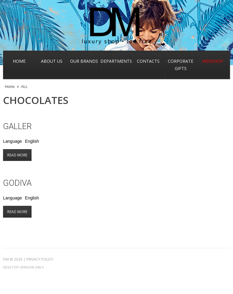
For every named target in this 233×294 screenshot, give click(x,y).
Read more (19, 155)
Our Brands (84, 61)
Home (19, 61)
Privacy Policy (39, 259)
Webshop (212, 61)
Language (12, 141)
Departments (116, 61)
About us (51, 61)
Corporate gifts (180, 64)
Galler (17, 126)
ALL (24, 87)
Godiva (17, 183)
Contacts (148, 61)
